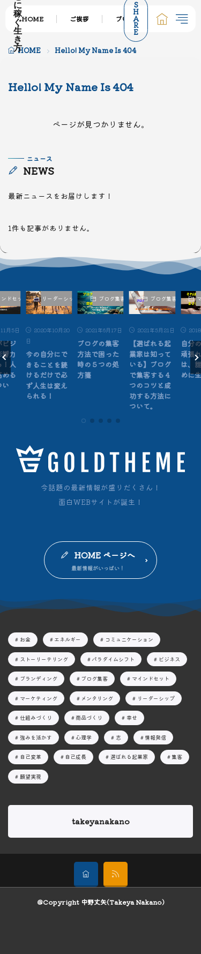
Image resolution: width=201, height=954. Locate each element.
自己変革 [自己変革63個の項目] (30, 756)
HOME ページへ (104, 555)
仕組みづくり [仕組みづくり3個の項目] (36, 717)
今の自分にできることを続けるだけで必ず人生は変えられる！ (47, 375)
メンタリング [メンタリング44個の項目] (97, 698)
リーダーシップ (57, 298)
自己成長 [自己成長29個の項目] (75, 756)
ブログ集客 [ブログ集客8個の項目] (94, 678)
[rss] (115, 874)
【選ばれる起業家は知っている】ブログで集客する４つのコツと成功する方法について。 (150, 374)
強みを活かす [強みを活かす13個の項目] (36, 737)
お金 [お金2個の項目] (25, 639)
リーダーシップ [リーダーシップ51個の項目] (156, 698)
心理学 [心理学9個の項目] (84, 737)
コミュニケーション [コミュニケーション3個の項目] (129, 639)
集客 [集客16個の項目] (177, 756)
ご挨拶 (79, 18)
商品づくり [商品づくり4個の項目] (89, 717)
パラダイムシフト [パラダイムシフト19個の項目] (113, 659)
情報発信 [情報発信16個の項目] (155, 737)
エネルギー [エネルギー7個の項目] (67, 639)
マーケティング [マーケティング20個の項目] (38, 698)
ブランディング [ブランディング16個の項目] (38, 678)
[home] (86, 874)
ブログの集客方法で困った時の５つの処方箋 (98, 359)
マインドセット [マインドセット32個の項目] (150, 678)
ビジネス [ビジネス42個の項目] (169, 659)
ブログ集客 (111, 298)
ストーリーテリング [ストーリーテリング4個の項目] (44, 659)
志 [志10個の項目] (118, 737)
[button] (5, 357)
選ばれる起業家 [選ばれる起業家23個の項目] (129, 756)
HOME (32, 18)
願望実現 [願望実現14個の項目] (30, 776)
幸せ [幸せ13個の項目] (131, 717)
